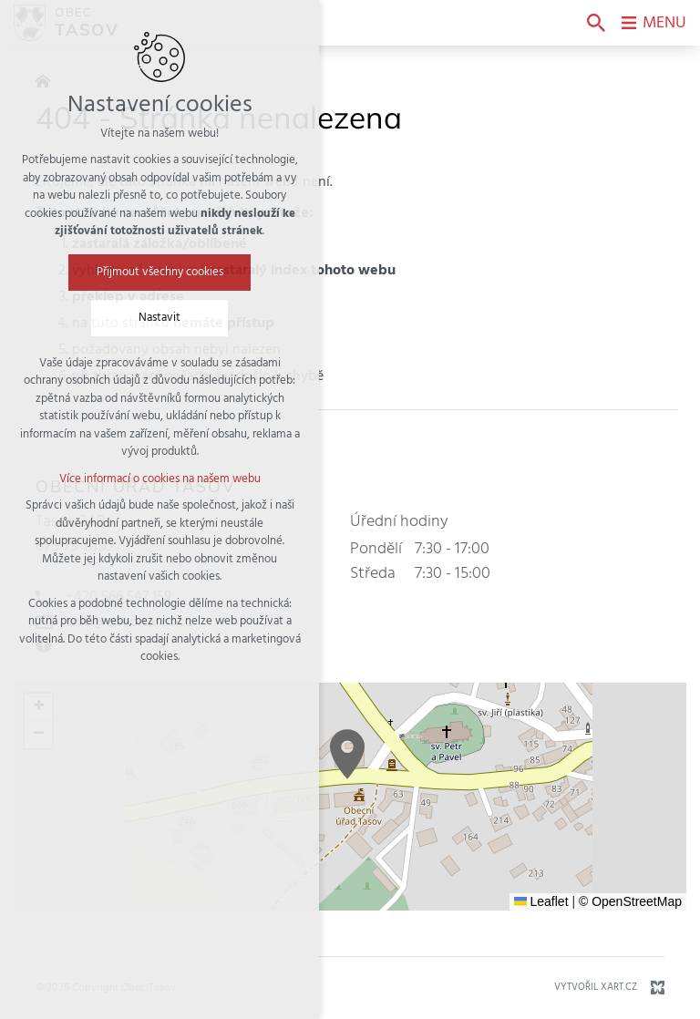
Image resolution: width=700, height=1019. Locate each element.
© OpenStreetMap (630, 901)
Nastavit (159, 317)
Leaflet (541, 901)
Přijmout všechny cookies (160, 272)
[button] (347, 754)
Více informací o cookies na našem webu (160, 479)
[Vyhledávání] (596, 23)
